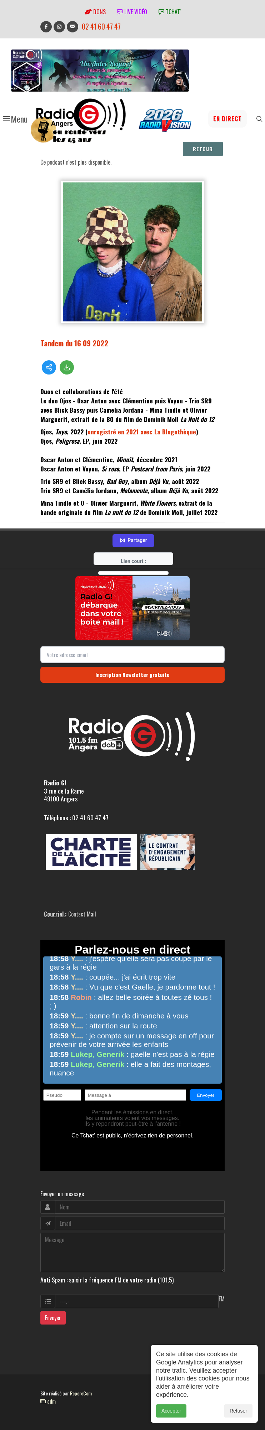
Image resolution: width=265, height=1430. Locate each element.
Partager (133, 540)
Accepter (171, 1421)
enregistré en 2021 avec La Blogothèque (142, 431)
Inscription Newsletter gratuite (132, 674)
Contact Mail (82, 914)
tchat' (170, 11)
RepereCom (81, 1393)
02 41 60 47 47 (101, 26)
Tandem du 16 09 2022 (74, 343)
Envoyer (53, 1317)
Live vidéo (132, 11)
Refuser (238, 1421)
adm (48, 1401)
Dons (95, 11)
